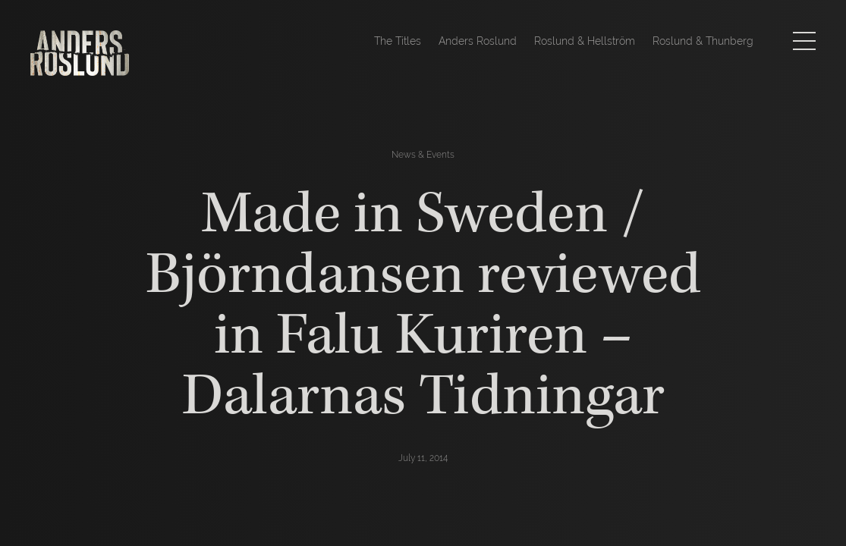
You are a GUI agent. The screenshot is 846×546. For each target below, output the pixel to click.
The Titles (397, 41)
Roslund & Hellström (584, 41)
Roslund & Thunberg (703, 41)
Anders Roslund (478, 41)
